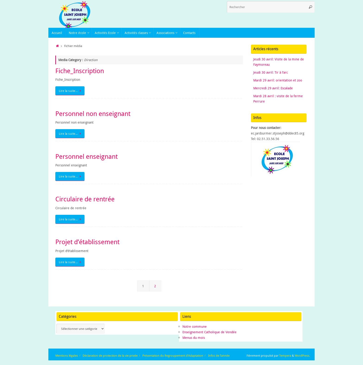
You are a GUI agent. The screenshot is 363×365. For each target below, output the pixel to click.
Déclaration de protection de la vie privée (110, 356)
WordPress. (302, 356)
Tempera (285, 356)
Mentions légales (66, 356)
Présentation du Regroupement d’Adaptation (172, 356)
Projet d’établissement (87, 241)
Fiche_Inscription (79, 70)
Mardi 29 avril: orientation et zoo (277, 80)
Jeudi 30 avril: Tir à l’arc (270, 72)
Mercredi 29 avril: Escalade (273, 88)
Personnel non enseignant (92, 113)
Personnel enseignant (86, 156)
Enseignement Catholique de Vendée (209, 332)
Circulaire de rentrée (85, 199)
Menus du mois (193, 337)
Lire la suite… (71, 91)
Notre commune (194, 326)
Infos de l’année (219, 356)
